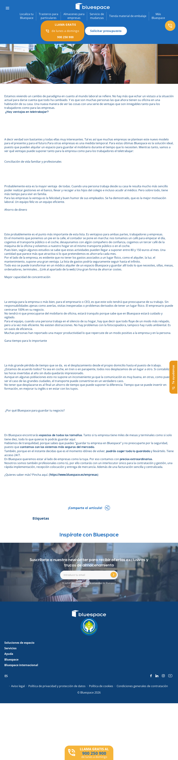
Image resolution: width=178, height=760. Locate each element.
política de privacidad (92, 582)
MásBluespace (158, 16)
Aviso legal (18, 686)
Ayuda (8, 654)
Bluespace (11, 659)
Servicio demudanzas (97, 16)
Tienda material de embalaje (127, 16)
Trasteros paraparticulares (48, 16)
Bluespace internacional (21, 665)
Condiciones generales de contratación (142, 686)
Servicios (10, 648)
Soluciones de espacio (19, 643)
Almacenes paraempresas (73, 16)
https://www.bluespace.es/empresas (74, 475)
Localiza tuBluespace (27, 16)
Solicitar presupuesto (106, 31)
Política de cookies (101, 686)
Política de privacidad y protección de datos (57, 686)
